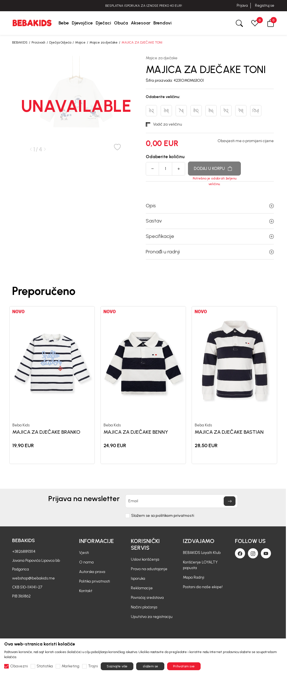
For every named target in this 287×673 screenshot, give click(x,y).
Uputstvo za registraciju (151, 616)
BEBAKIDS (20, 42)
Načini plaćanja (144, 607)
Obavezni (19, 666)
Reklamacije (142, 588)
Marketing (70, 666)
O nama (86, 562)
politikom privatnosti (175, 515)
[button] (270, 23)
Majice (80, 42)
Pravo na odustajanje (149, 569)
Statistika (45, 666)
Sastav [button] (210, 221)
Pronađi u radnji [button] (210, 252)
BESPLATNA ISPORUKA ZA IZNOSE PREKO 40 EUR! (143, 6)
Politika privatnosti (94, 581)
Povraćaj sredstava (147, 597)
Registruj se (264, 5)
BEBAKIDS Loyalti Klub (202, 552)
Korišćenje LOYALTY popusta (200, 565)
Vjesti (84, 552)
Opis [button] (210, 206)
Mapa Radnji (193, 577)
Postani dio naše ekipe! (203, 587)
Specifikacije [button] (210, 236)
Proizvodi (38, 42)
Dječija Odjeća (60, 42)
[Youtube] (266, 553)
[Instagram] (253, 553)
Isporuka (138, 578)
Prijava (242, 5)
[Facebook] (240, 553)
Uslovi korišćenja (145, 559)
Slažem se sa (162, 516)
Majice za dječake (103, 42)
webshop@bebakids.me (33, 578)
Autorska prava (92, 571)
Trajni (93, 666)
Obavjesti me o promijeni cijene (246, 141)
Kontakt (85, 590)
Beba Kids (21, 425)
